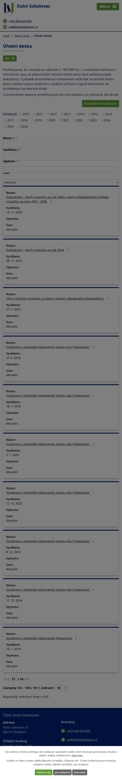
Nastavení (80, 772)
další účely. (77, 755)
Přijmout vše (44, 772)
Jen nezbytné (62, 772)
